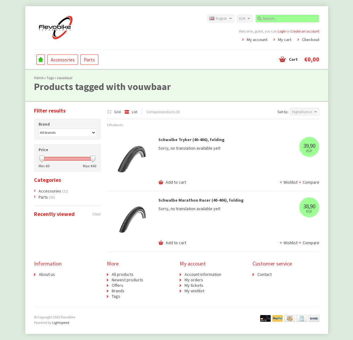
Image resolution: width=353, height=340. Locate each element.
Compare (308, 182)
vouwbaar (65, 77)
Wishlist (288, 182)
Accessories (63, 60)
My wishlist (194, 290)
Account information (203, 274)
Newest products (127, 280)
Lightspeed (60, 322)
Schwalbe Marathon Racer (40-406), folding (201, 200)
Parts (89, 60)
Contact (264, 274)
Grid (114, 111)
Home (40, 59)
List (130, 111)
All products (123, 274)
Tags (50, 77)
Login (282, 31)
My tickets (194, 285)
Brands (118, 290)
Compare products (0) (163, 111)
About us (47, 274)
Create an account (304, 31)
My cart (284, 39)
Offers (117, 285)
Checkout (310, 39)
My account (257, 39)
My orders (194, 280)
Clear (97, 214)
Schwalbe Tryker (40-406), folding (191, 139)
